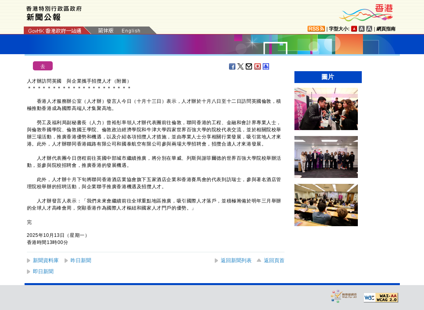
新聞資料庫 (46, 260)
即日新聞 (43, 271)
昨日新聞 (81, 260)
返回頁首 (274, 260)
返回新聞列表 (236, 260)
